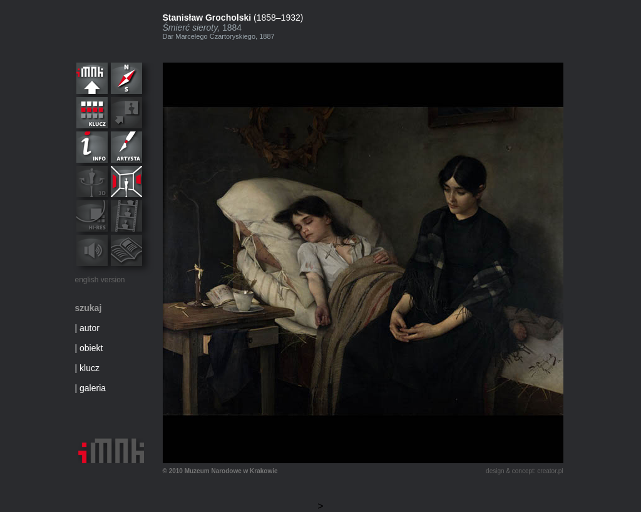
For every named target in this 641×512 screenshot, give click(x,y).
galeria (92, 388)
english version (100, 279)
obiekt (91, 348)
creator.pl (550, 471)
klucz (89, 368)
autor (89, 328)
